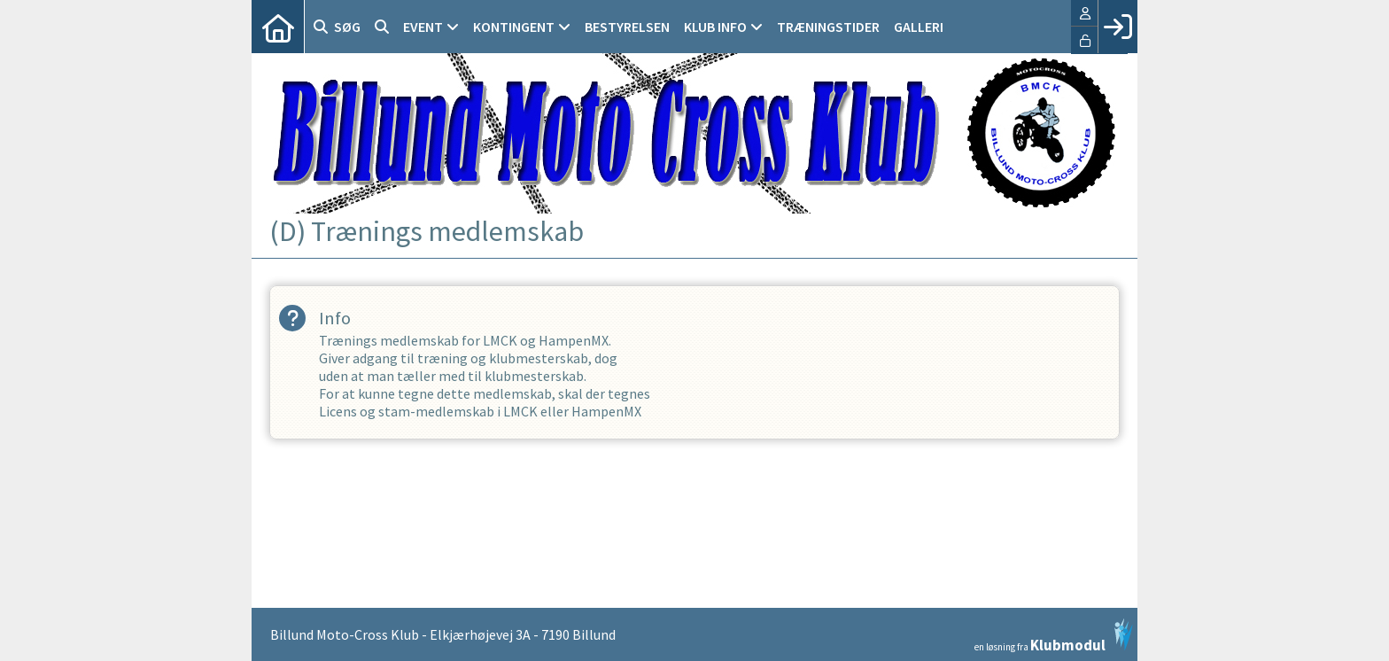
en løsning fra (1053, 635)
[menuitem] (278, 26)
